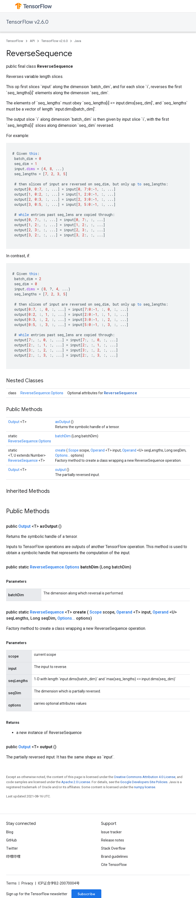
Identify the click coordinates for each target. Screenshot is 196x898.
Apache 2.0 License (75, 782)
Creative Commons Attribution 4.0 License (144, 777)
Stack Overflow (113, 848)
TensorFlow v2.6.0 (27, 22)
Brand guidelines (114, 856)
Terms (11, 883)
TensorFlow (14, 41)
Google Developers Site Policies (143, 782)
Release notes (112, 840)
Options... (63, 455)
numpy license (144, 787)
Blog (9, 832)
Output (14, 422)
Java (77, 41)
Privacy (27, 883)
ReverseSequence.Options (41, 393)
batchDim (63, 436)
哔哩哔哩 (13, 856)
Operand (98, 450)
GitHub (11, 840)
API (32, 41)
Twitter (12, 848)
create (60, 450)
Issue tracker (111, 832)
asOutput (63, 422)
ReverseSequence (120, 392)
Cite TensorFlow (114, 865)
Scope (73, 450)
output (61, 470)
